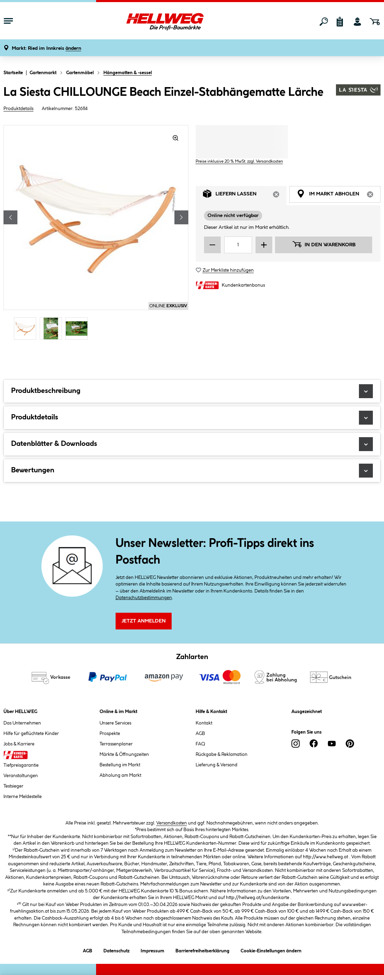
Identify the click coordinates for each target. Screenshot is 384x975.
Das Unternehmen (22, 723)
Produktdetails (18, 109)
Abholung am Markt (120, 775)
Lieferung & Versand (216, 765)
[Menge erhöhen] (264, 245)
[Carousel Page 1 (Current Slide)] (27, 329)
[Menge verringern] (212, 245)
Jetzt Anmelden (144, 621)
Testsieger (13, 786)
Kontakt (204, 723)
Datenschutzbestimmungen (144, 598)
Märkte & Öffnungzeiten (124, 754)
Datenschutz (116, 949)
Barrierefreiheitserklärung (202, 949)
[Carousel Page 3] (78, 329)
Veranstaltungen (20, 776)
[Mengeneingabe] (238, 245)
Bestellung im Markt (120, 765)
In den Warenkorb (323, 244)
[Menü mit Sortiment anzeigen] (8, 21)
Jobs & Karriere (18, 744)
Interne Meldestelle (22, 797)
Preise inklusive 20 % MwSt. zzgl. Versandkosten (239, 161)
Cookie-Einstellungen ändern (271, 949)
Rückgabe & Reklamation (222, 754)
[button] (46, 48)
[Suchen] (323, 21)
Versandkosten (171, 823)
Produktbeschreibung (192, 391)
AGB (200, 734)
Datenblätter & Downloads (192, 444)
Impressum (152, 949)
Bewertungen (192, 471)
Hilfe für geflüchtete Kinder (31, 734)
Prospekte (110, 734)
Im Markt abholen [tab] (339, 195)
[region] (96, 233)
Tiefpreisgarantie (21, 765)
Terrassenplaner (116, 744)
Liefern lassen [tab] (245, 195)
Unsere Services (115, 723)
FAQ (200, 744)
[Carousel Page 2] (52, 329)
